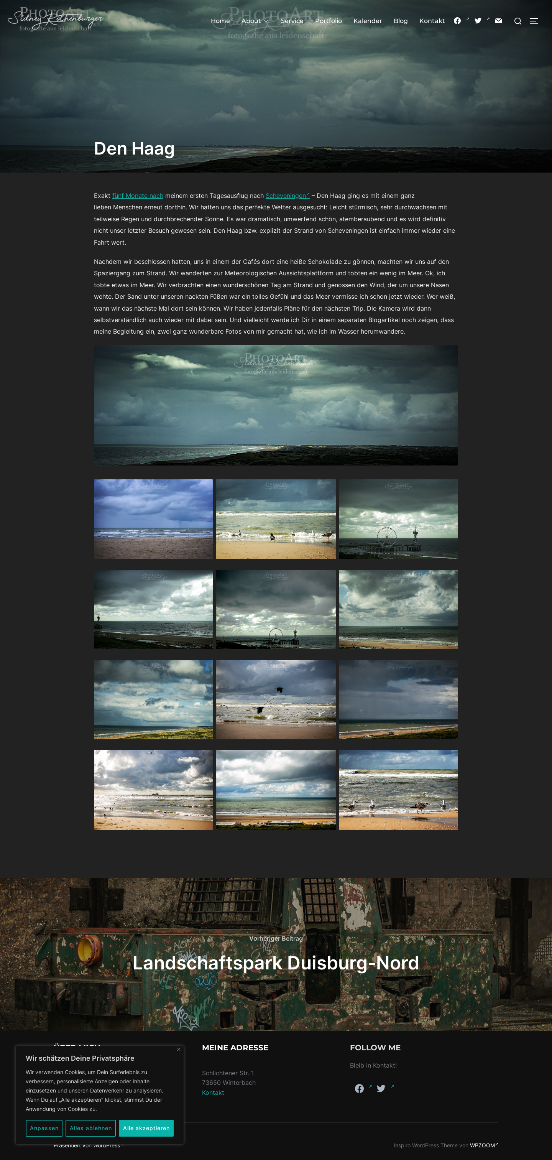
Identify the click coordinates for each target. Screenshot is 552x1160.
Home (220, 21)
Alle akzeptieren (146, 1128)
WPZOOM (484, 1145)
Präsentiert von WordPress (89, 1145)
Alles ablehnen (91, 1128)
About (255, 21)
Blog (401, 21)
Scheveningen (288, 195)
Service (292, 21)
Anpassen (44, 1128)
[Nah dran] (179, 1049)
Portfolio (328, 21)
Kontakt (432, 21)
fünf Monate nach (137, 195)
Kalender (367, 21)
